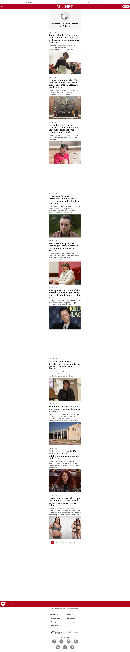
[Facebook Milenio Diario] (54, 641)
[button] (1, 7)
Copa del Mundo (91, 2)
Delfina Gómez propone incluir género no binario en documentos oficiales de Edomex (64, 247)
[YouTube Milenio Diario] (58, 647)
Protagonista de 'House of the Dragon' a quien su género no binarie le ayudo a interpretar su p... (64, 294)
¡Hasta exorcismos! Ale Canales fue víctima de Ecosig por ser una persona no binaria (64, 365)
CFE (103, 2)
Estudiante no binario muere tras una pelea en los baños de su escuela (64, 409)
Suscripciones (56, 622)
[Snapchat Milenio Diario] (72, 647)
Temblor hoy (40, 2)
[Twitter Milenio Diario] (61, 641)
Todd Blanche (58, 2)
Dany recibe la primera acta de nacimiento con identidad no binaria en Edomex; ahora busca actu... (64, 39)
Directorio (70, 614)
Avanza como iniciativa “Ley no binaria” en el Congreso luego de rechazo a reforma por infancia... (64, 84)
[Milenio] (65, 6)
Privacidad (71, 618)
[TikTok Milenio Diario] (65, 647)
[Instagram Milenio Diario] (69, 641)
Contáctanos (55, 618)
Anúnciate (54, 626)
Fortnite (51, 2)
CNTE (46, 2)
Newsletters (55, 614)
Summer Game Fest (68, 2)
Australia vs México (80, 2)
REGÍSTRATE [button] (126, 6)
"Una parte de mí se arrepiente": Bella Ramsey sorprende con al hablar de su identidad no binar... (64, 200)
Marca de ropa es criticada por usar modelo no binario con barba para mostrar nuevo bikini (65, 502)
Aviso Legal (71, 622)
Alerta (34, 2)
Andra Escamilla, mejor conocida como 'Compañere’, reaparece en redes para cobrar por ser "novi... (64, 129)
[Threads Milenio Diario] (76, 641)
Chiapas (99, 2)
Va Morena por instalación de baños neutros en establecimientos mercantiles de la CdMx (64, 455)
